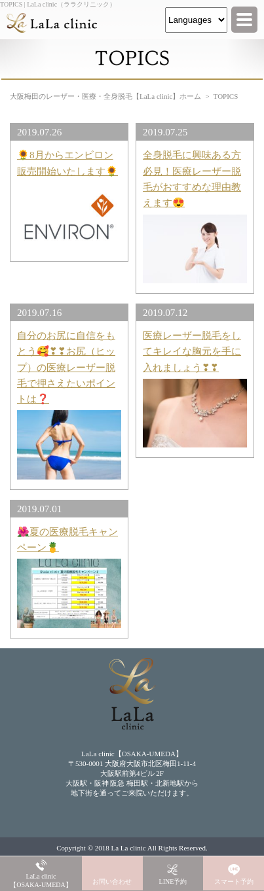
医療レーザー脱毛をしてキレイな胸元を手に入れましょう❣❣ (192, 351)
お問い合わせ (112, 881)
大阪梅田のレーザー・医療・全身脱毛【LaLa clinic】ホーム (105, 96)
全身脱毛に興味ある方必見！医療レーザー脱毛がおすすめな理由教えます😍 (192, 178)
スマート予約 (234, 881)
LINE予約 (173, 881)
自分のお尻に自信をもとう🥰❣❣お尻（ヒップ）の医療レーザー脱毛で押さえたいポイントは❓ (66, 367)
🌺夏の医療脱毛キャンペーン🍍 (67, 539)
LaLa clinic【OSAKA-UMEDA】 (40, 880)
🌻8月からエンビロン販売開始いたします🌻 (67, 162)
